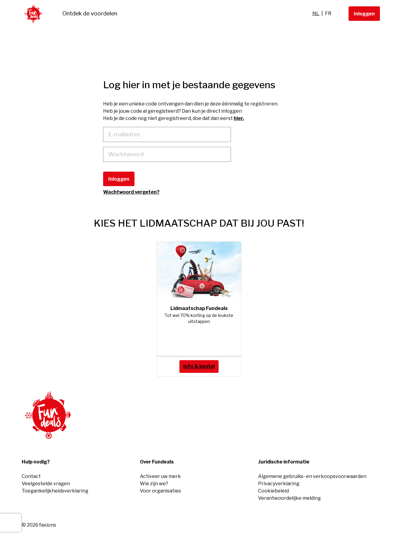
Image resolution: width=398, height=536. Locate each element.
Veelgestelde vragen (46, 483)
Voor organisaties (160, 491)
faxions (47, 525)
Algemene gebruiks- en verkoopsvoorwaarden (312, 476)
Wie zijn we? (154, 483)
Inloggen (364, 14)
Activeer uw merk (160, 476)
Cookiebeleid (273, 491)
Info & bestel (199, 366)
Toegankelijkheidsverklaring (55, 491)
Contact (31, 476)
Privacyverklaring (278, 483)
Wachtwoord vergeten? (131, 192)
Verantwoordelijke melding (289, 498)
